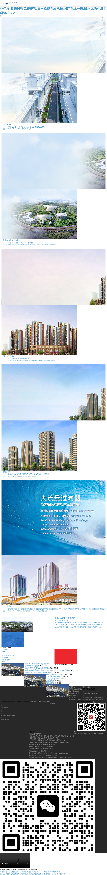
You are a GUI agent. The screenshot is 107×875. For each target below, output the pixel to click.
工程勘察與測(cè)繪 (53, 677)
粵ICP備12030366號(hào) (39, 702)
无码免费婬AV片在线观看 (19, 874)
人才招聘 (72, 697)
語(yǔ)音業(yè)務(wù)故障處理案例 (37, 668)
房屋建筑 (49, 681)
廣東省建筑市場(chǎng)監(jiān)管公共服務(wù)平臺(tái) (48, 753)
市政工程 (49, 683)
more (3, 652)
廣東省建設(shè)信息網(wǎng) (39, 751)
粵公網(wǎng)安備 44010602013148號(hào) (89, 732)
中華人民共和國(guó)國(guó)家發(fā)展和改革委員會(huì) (49, 742)
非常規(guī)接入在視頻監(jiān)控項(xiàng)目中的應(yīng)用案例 (47, 670)
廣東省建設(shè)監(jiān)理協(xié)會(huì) (43, 755)
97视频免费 (61, 874)
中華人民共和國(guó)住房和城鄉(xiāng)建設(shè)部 (47, 740)
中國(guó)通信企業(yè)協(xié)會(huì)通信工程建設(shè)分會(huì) (51, 736)
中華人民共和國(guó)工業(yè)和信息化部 (43, 738)
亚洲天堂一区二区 (50, 874)
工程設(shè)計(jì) (52, 679)
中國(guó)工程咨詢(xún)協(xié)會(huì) (42, 744)
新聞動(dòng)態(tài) (76, 689)
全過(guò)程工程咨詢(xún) (55, 674)
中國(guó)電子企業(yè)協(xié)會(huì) (41, 748)
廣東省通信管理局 (35, 734)
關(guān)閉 (86, 687)
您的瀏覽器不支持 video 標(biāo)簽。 (15, 860)
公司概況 (72, 687)
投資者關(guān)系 (75, 699)
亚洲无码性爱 (5, 874)
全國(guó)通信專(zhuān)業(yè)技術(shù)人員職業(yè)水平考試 (51, 757)
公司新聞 (5, 650)
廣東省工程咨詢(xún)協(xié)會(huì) (41, 746)
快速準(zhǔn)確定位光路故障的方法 (38, 672)
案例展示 (5, 658)
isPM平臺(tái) (6, 660)
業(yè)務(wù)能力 (8, 655)
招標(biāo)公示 (74, 693)
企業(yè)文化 (73, 695)
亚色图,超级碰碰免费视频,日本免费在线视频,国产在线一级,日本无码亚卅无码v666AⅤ (30, 872)
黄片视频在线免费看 (36, 874)
